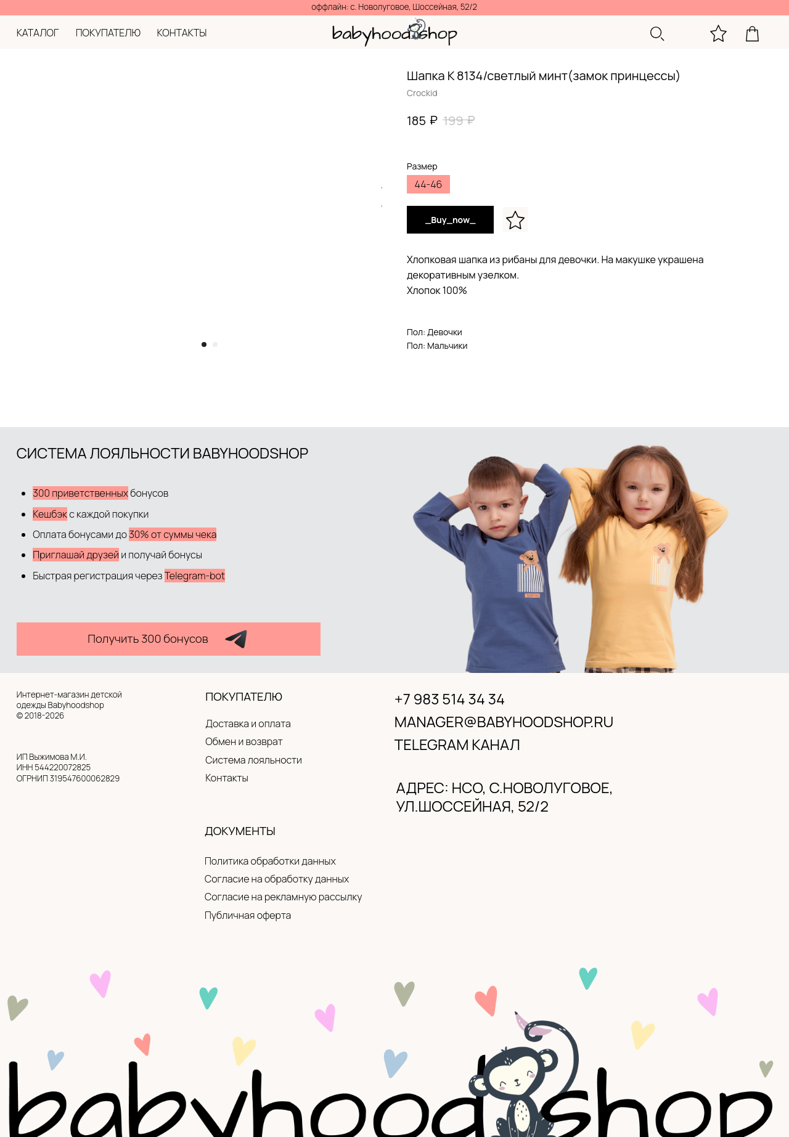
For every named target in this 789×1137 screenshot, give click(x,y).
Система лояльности (253, 760)
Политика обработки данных (270, 861)
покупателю (108, 32)
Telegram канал (457, 744)
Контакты (226, 777)
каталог (38, 32)
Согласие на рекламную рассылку (283, 896)
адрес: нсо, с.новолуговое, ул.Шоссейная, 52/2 (505, 797)
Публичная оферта (248, 915)
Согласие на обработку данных (277, 879)
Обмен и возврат (244, 741)
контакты (182, 32)
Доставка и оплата (248, 723)
